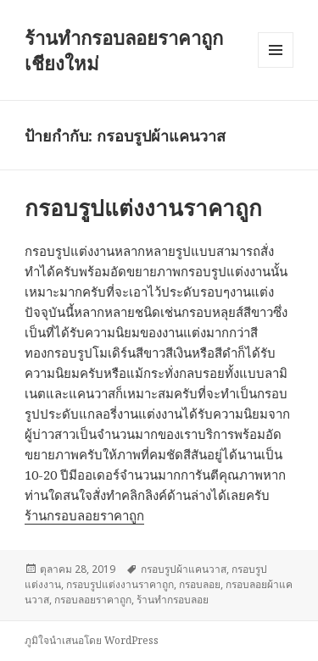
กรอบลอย (199, 584)
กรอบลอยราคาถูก (92, 599)
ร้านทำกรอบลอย (173, 599)
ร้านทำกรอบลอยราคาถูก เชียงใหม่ (124, 50)
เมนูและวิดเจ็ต (275, 50)
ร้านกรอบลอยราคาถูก (84, 515)
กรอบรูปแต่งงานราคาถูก (143, 207)
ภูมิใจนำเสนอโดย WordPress (92, 640)
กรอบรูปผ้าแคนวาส (183, 569)
